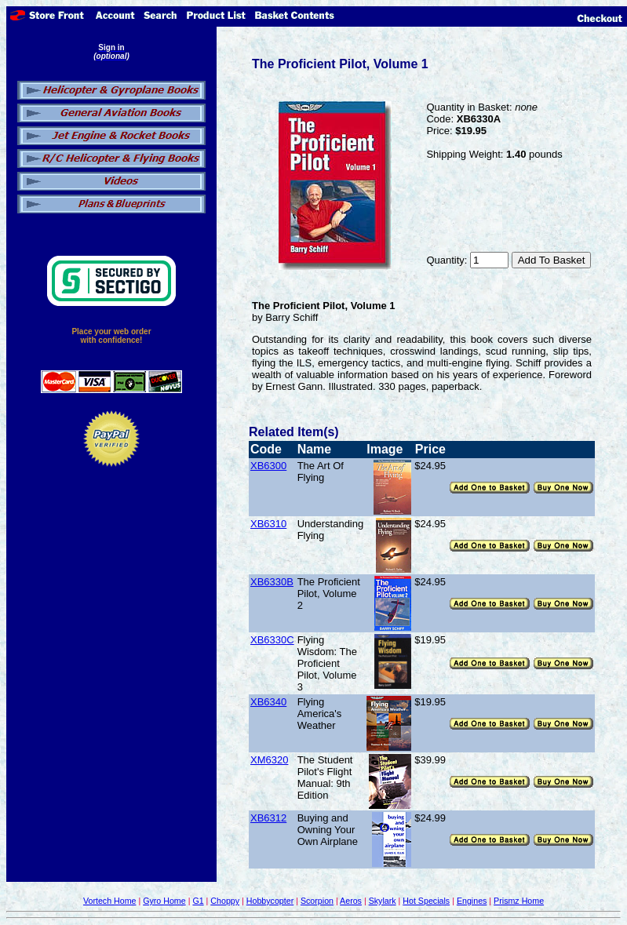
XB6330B (271, 582)
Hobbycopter (269, 900)
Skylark (382, 900)
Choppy (224, 900)
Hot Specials (426, 900)
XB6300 (268, 466)
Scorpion (317, 900)
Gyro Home (164, 900)
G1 (197, 900)
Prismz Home (519, 900)
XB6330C (272, 640)
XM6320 (269, 760)
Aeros (351, 900)
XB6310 (268, 524)
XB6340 (268, 702)
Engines (472, 900)
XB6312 (268, 818)
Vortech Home (110, 900)
